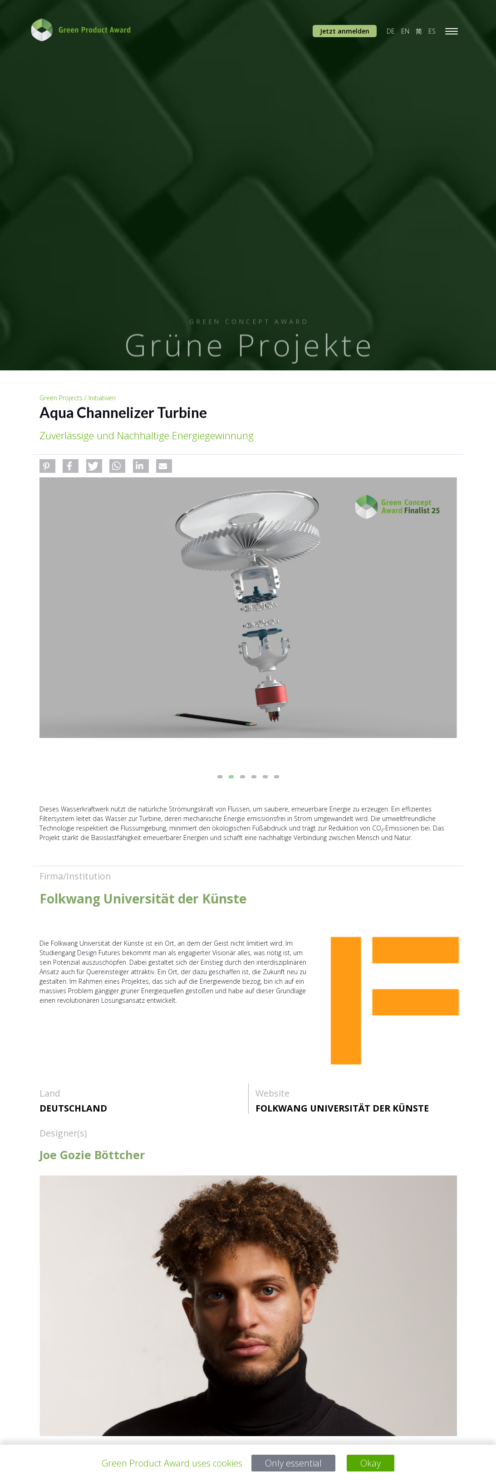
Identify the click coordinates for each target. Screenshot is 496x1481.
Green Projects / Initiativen (77, 397)
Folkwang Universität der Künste (342, 1108)
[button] (47, 466)
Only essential (293, 1463)
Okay (370, 1463)
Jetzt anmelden (344, 31)
